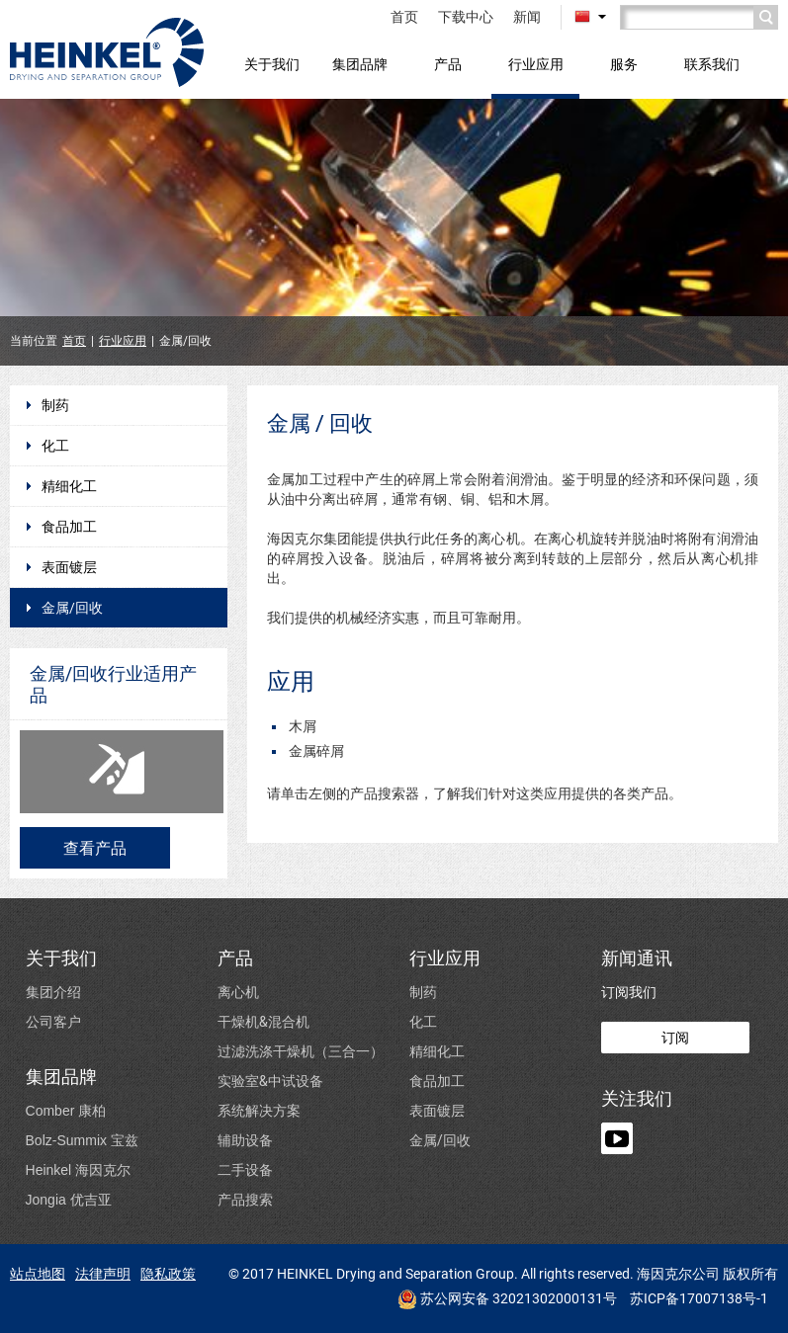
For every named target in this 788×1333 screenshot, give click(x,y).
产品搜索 (245, 1199)
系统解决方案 (259, 1110)
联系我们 (712, 63)
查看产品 (95, 847)
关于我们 (272, 63)
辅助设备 (245, 1139)
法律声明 (103, 1274)
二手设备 (245, 1169)
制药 (55, 405)
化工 (55, 446)
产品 (448, 63)
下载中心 (465, 17)
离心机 (238, 991)
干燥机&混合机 (263, 1021)
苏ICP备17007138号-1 (699, 1298)
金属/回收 (72, 608)
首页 (404, 17)
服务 (624, 63)
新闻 (527, 17)
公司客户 (53, 1021)
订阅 (675, 1037)
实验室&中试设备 (270, 1080)
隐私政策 (168, 1274)
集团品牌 (360, 63)
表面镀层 (69, 567)
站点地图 (37, 1274)
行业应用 (536, 63)
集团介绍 (53, 991)
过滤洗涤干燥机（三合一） (301, 1050)
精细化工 (69, 486)
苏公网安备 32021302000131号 (507, 1299)
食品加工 (69, 527)
